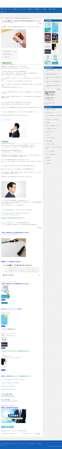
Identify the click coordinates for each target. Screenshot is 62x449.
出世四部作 (15, 9)
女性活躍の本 (29, 9)
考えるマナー (48, 134)
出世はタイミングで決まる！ (51, 109)
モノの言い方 (48, 160)
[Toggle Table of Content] (14, 52)
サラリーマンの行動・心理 (50, 154)
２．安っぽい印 (6, 56)
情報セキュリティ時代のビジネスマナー (53, 125)
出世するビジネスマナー (50, 112)
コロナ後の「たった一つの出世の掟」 (52, 119)
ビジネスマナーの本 (22, 9)
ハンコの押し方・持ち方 (15, 430)
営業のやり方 (48, 157)
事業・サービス (8, 9)
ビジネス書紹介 (43, 9)
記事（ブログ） (4, 11)
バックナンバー (48, 99)
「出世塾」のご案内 (51, 9)
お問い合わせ (40, 443)
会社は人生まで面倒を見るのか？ (51, 74)
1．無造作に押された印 (8, 54)
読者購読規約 (48, 97)
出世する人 (48, 122)
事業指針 (2, 9)
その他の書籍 (36, 9)
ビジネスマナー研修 (4, 443)
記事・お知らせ (48, 163)
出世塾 (46, 93)
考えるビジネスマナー (50, 131)
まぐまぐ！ (53, 100)
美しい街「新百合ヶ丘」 (13, 443)
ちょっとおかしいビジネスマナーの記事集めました (27, 443)
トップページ (3, 445)
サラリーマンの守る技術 (50, 151)
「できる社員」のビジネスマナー (51, 128)
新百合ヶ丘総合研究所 (31, 2)
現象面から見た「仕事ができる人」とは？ (9, 433)
